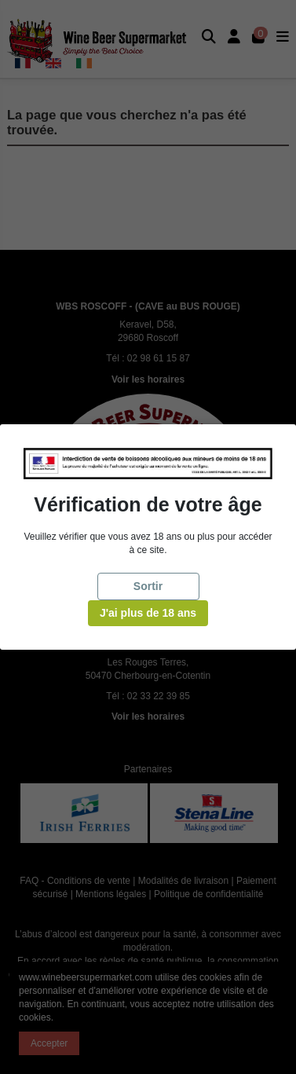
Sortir (148, 586)
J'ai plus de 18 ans (148, 613)
